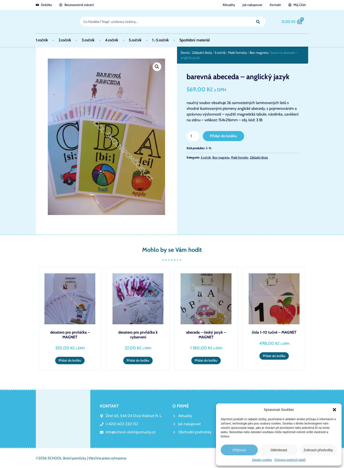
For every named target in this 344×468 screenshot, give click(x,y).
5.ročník (135, 40)
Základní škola (202, 52)
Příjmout (239, 450)
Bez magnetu (259, 52)
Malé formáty (237, 52)
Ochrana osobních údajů (290, 460)
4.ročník (111, 40)
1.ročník (42, 40)
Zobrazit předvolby (318, 450)
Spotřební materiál (194, 40)
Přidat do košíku (223, 136)
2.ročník (65, 40)
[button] (334, 409)
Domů (185, 52)
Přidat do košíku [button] (70, 360)
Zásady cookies (262, 460)
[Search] (258, 21)
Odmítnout (278, 450)
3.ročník (88, 40)
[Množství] (193, 136)
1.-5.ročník (160, 40)
